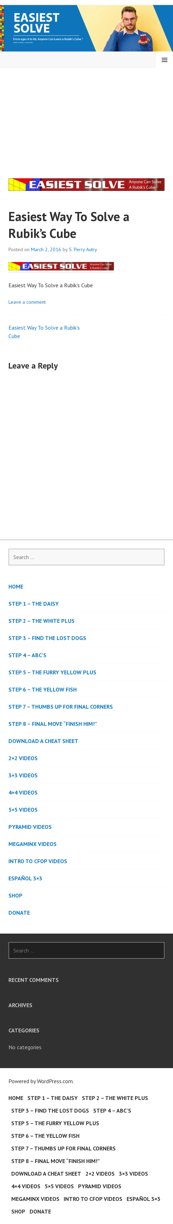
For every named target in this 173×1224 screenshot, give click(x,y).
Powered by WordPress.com (40, 1081)
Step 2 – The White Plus (41, 620)
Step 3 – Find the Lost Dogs (47, 637)
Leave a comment (27, 302)
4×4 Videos (23, 792)
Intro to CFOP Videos (37, 861)
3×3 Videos (23, 775)
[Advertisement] (88, 121)
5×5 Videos (23, 809)
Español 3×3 (25, 878)
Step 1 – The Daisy (33, 603)
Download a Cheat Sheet (43, 740)
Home (15, 586)
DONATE (19, 912)
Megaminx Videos (32, 843)
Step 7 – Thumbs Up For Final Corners (60, 706)
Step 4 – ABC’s (27, 655)
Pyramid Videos (30, 826)
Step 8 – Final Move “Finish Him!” (52, 723)
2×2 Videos (23, 758)
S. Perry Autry (83, 249)
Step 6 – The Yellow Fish (42, 689)
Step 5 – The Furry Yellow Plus (52, 672)
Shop (15, 895)
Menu (164, 59)
